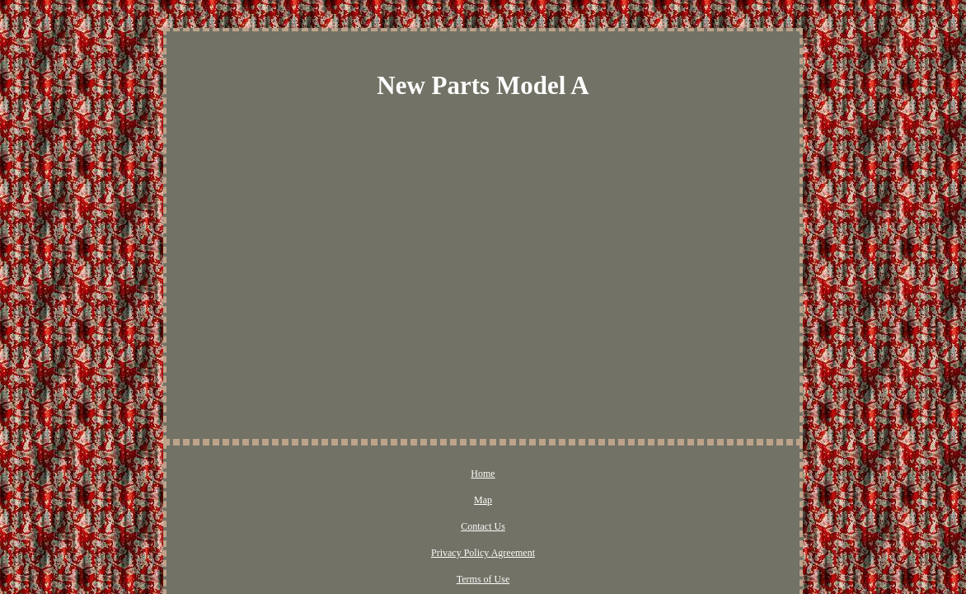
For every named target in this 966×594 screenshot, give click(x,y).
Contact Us (416, 474)
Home (323, 474)
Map (365, 474)
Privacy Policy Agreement (509, 474)
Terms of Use (607, 474)
